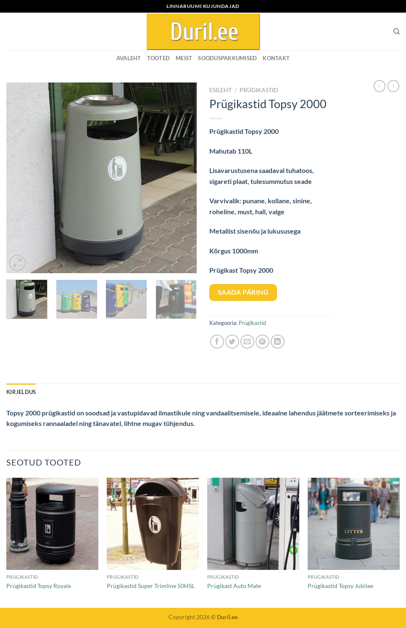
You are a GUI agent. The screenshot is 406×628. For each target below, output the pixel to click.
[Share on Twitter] (232, 342)
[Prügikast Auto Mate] (253, 524)
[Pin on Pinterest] (262, 342)
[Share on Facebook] (217, 342)
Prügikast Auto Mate (234, 585)
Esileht (220, 90)
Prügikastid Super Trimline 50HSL (151, 585)
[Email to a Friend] (247, 342)
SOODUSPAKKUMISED (227, 58)
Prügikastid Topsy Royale (38, 585)
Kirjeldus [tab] (21, 392)
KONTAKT (276, 58)
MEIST (184, 58)
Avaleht (128, 58)
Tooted (158, 58)
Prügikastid (259, 90)
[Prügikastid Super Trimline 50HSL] (153, 524)
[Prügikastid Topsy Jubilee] (354, 524)
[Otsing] (396, 32)
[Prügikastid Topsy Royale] (52, 524)
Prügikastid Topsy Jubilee (340, 585)
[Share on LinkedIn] (278, 342)
